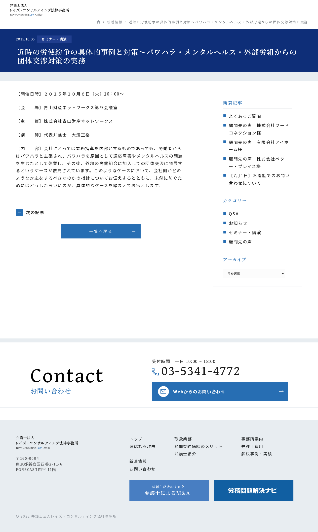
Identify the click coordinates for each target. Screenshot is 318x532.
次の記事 (35, 212)
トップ (136, 439)
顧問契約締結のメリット (198, 446)
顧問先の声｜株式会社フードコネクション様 (259, 129)
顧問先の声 (240, 241)
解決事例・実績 (256, 454)
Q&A (234, 213)
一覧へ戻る (100, 231)
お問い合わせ (142, 469)
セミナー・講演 (245, 232)
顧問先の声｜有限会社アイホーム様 (259, 146)
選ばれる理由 (142, 446)
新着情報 (115, 21)
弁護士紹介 (185, 454)
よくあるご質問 (245, 116)
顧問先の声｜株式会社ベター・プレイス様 (256, 162)
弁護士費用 (252, 446)
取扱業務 (183, 439)
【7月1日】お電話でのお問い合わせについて (259, 179)
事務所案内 (252, 439)
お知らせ (238, 223)
